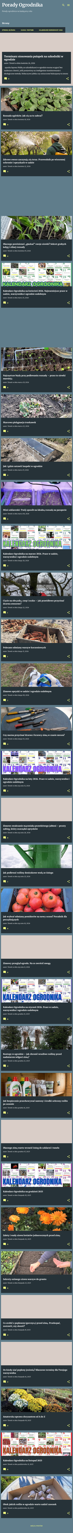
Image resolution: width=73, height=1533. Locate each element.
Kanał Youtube (27, 30)
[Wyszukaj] (63, 5)
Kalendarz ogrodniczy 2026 (51, 30)
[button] (67, 79)
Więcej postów (36, 1526)
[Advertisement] (36, 196)
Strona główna (8, 30)
